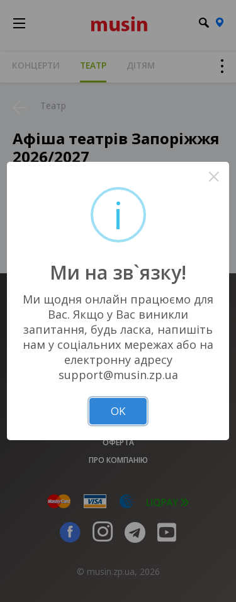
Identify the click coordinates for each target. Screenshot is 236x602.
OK (118, 411)
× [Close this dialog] (213, 176)
